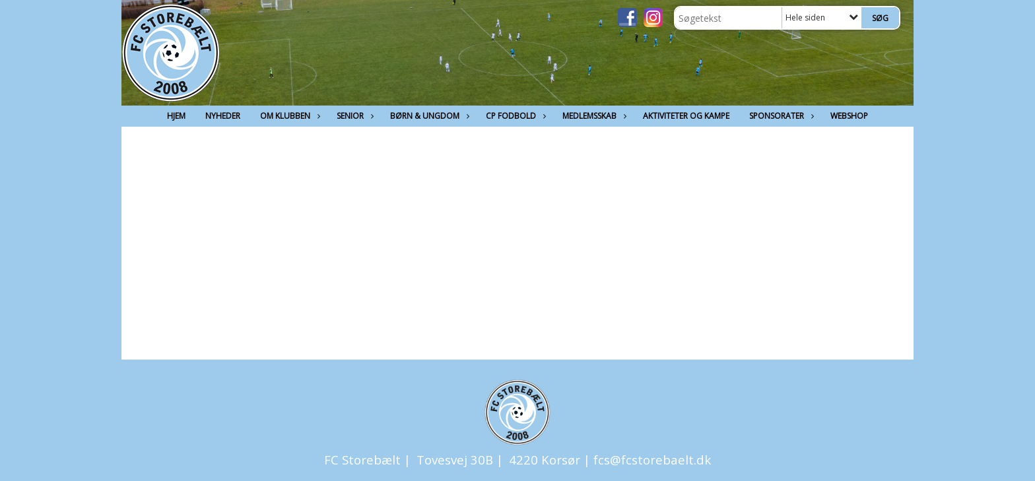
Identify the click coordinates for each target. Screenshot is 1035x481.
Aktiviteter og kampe (686, 115)
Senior (353, 115)
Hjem (176, 115)
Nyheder (222, 115)
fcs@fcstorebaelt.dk (652, 459)
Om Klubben (288, 115)
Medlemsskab (592, 115)
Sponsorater (780, 115)
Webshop (849, 115)
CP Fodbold (514, 115)
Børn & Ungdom (428, 115)
